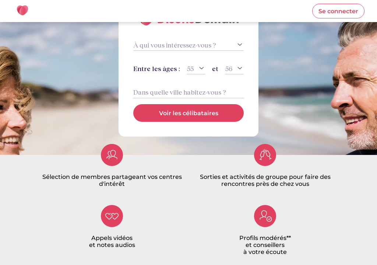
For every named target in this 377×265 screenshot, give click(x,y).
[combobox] (188, 92)
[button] (338, 11)
